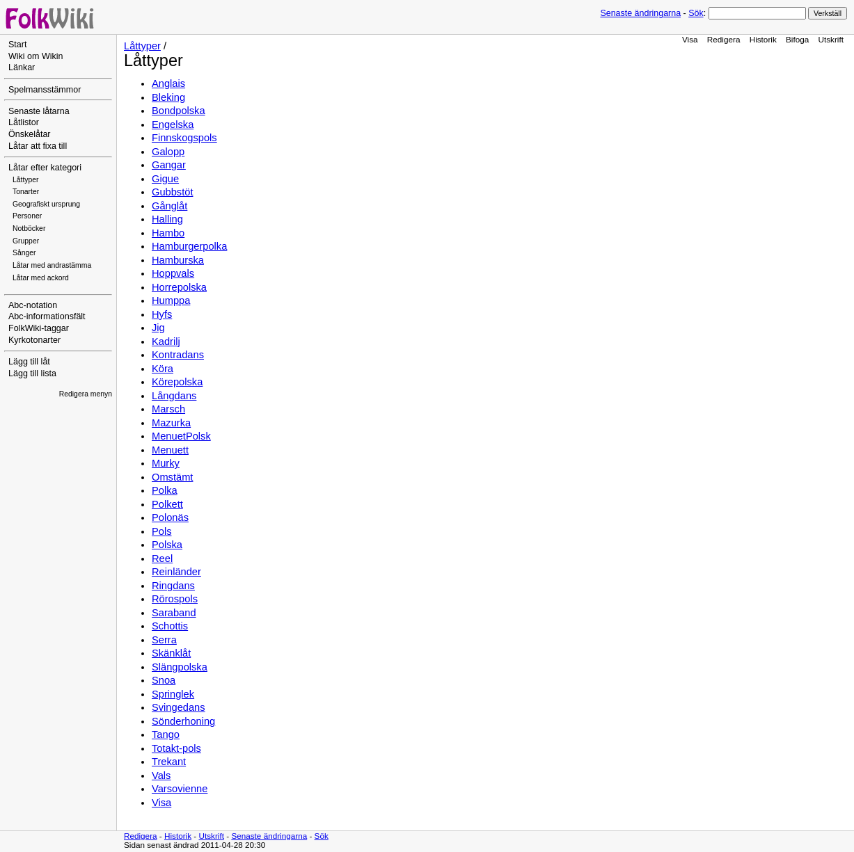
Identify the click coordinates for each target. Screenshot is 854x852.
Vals (161, 775)
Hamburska (178, 260)
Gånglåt (169, 205)
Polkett (167, 504)
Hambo (168, 233)
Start (17, 44)
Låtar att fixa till (37, 146)
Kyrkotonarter (34, 340)
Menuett (170, 450)
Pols (162, 531)
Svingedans (178, 707)
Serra (164, 639)
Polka (164, 490)
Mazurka (171, 422)
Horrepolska (179, 287)
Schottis (170, 626)
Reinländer (176, 571)
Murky (166, 463)
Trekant (169, 761)
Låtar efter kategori (44, 167)
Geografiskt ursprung (46, 204)
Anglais (168, 83)
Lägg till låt (29, 362)
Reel (162, 558)
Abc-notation (32, 305)
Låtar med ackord (41, 278)
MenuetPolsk (181, 436)
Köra (162, 368)
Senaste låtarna (39, 111)
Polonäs (170, 517)
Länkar (21, 67)
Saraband (174, 612)
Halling (167, 219)
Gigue (165, 178)
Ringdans (173, 585)
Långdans (174, 395)
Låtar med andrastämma (52, 265)
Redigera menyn (85, 394)
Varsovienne (179, 788)
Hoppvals (173, 273)
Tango (166, 734)
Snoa (163, 680)
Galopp (168, 151)
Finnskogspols (184, 137)
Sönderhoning (183, 721)
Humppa (171, 300)
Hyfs (162, 314)
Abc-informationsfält (47, 316)
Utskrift (831, 39)
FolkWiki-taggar (38, 328)
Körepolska (177, 381)
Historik (763, 39)
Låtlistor (23, 122)
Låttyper (26, 180)
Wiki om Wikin (35, 56)
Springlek (173, 694)
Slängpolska (179, 667)
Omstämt (172, 477)
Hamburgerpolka (189, 246)
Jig (158, 327)
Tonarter (26, 191)
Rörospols (175, 598)
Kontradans (178, 354)
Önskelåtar (29, 134)
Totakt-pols (176, 748)
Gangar (169, 164)
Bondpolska (178, 110)
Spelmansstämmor (44, 90)
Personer (27, 216)
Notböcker (29, 228)
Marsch (168, 409)
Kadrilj (166, 341)
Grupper (26, 241)
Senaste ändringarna (640, 13)
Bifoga (797, 39)
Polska (167, 544)
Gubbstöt (172, 192)
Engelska (172, 124)
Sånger (24, 253)
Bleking (168, 97)
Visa (690, 39)
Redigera (724, 39)
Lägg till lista (32, 373)
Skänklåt (171, 653)
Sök (695, 13)
